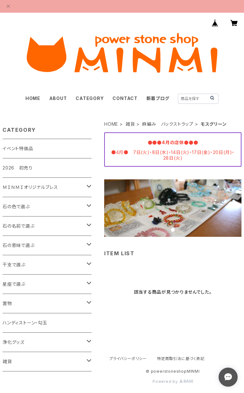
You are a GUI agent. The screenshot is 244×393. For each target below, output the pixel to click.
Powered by (172, 381)
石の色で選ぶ (16, 206)
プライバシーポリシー (128, 358)
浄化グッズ (13, 342)
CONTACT (125, 98)
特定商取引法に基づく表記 (181, 358)
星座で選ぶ (14, 284)
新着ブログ (157, 98)
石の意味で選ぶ (19, 245)
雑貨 (130, 124)
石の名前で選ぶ (19, 226)
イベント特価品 (18, 148)
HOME (32, 98)
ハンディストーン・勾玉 (25, 322)
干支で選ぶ (14, 264)
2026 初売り (17, 167)
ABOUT (58, 98)
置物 (7, 303)
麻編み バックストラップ (167, 124)
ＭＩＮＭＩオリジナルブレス (30, 187)
